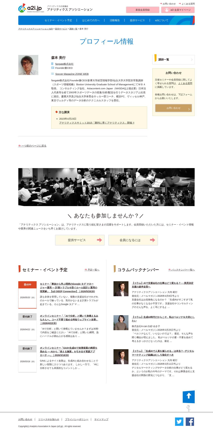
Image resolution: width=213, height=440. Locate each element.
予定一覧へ (92, 269)
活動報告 (115, 20)
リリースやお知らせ (48, 419)
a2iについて (161, 20)
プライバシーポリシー (76, 419)
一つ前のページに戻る (32, 145)
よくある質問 (187, 3)
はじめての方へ (91, 20)
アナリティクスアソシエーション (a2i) (35, 29)
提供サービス (137, 20)
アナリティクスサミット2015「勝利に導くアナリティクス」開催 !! (96, 122)
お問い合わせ (168, 3)
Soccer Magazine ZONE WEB (72, 73)
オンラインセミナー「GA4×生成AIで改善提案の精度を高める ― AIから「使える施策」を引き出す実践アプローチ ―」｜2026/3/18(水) (68, 352)
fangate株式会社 (64, 63)
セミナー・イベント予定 (58, 20)
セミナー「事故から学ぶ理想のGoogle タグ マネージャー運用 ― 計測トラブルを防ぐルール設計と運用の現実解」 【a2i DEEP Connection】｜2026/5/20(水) (68, 288)
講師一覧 (73, 29)
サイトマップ (101, 419)
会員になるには (137, 240)
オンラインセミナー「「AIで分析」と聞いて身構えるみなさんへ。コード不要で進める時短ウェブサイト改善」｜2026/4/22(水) (69, 320)
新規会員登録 (143, 9)
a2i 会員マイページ (181, 9)
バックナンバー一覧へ (181, 269)
